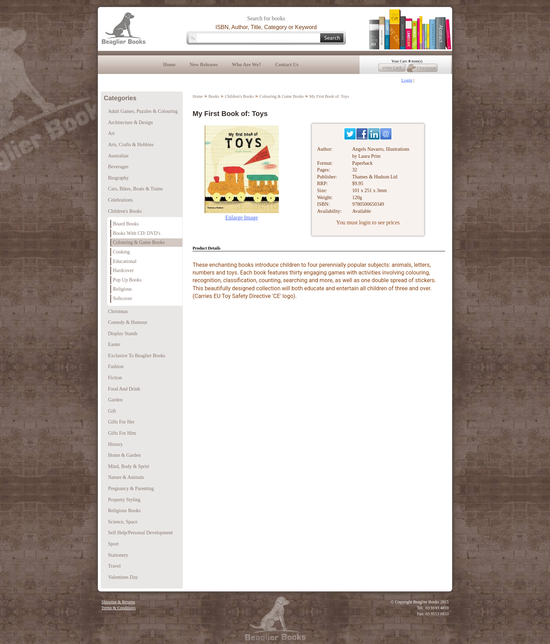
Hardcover (123, 270)
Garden (115, 399)
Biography (118, 178)
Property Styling (124, 499)
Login (406, 80)
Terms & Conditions (118, 607)
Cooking (121, 252)
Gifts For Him (122, 433)
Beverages (118, 166)
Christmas (118, 311)
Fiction (115, 377)
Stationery (118, 555)
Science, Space (123, 521)
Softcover (122, 298)
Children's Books (239, 96)
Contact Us (287, 64)
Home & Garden (124, 455)
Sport (113, 544)
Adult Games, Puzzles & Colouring (143, 111)
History (115, 444)
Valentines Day (123, 577)
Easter (114, 344)
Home (169, 64)
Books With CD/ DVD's (136, 233)
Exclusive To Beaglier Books (136, 355)
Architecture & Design (130, 122)
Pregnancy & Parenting (131, 488)
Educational (124, 261)
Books (213, 96)
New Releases (203, 64)
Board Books (126, 223)
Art (111, 133)
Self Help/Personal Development (140, 532)
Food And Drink (124, 389)
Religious (122, 289)
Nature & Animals (126, 477)
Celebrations (120, 200)
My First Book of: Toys (329, 96)
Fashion (115, 366)
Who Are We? (246, 64)
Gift (112, 411)
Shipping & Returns (118, 601)
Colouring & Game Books (282, 96)
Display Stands (123, 333)
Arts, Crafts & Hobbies (131, 144)
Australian (118, 155)
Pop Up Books (127, 280)
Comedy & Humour (127, 322)
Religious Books (124, 510)
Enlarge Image (241, 218)
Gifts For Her (121, 422)
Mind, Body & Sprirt (128, 466)
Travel (114, 566)
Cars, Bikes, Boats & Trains (135, 188)
